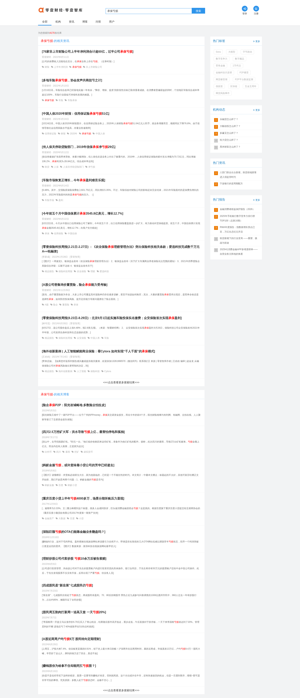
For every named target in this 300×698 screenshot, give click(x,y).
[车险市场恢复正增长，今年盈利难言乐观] (73, 180)
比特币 (48, 452)
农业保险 (81, 271)
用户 (111, 21)
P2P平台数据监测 (244, 79)
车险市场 (49, 200)
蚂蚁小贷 (72, 485)
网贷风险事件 (223, 93)
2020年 (73, 133)
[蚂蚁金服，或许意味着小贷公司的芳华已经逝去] (78, 465)
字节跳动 (247, 52)
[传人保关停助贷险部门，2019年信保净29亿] (78, 147)
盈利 (60, 200)
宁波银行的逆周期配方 (231, 183)
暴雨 (68, 452)
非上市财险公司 (93, 67)
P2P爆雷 (244, 72)
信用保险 (58, 233)
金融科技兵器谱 (224, 72)
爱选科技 (104, 271)
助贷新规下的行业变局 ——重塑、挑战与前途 (238, 240)
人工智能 (81, 371)
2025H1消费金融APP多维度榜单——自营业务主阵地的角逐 (239, 251)
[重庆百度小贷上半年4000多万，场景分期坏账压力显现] (83, 498)
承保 (47, 233)
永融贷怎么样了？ (229, 119)
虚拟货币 (88, 452)
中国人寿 (95, 338)
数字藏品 (239, 58)
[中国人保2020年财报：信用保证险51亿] (75, 113)
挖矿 (77, 452)
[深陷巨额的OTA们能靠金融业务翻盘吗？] (73, 531)
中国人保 (100, 133)
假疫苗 (219, 86)
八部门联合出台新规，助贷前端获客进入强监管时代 (238, 174)
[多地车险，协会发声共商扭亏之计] (72, 80)
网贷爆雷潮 (221, 79)
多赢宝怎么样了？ (229, 133)
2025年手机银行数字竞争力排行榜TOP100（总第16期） (237, 218)
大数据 (62, 518)
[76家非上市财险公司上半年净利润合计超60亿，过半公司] (87, 51)
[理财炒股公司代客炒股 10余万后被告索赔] (74, 558)
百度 (61, 485)
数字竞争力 (221, 58)
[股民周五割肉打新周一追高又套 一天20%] (74, 612)
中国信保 (72, 233)
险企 (56, 304)
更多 (256, 41)
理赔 (93, 271)
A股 (46, 304)
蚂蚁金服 (49, 485)
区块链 (233, 86)
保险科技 (95, 371)
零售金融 (220, 65)
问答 (98, 21)
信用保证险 (50, 133)
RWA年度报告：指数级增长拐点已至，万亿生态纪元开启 (237, 229)
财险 (47, 67)
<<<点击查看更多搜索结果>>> (121, 382)
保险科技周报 (65, 271)
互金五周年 (250, 86)
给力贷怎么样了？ (229, 140)
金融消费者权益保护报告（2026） (237, 209)
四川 (59, 452)
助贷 (47, 167)
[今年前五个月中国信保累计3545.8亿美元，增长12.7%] (82, 213)
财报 (63, 133)
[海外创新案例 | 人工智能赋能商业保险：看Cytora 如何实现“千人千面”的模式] (98, 351)
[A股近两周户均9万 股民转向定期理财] (71, 639)
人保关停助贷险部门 (73, 167)
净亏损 (91, 167)
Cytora (107, 371)
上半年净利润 (60, 67)
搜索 (198, 10)
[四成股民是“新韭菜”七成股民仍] (67, 585)
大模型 (231, 52)
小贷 (81, 518)
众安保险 (81, 338)
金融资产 (49, 518)
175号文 (237, 65)
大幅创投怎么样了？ (230, 126)
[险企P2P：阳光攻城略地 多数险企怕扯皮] (74, 405)
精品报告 (49, 271)
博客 (85, 21)
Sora (218, 52)
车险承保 (72, 100)
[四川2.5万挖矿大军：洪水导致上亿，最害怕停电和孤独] (83, 431)
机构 (58, 21)
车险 (61, 100)
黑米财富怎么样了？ (230, 146)
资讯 (71, 21)
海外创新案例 (65, 371)
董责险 (66, 304)
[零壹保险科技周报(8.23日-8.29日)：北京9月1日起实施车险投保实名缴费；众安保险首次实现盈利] (112, 318)
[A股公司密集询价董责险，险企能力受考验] (74, 284)
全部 (44, 21)
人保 (56, 167)
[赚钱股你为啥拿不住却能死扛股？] (69, 665)
